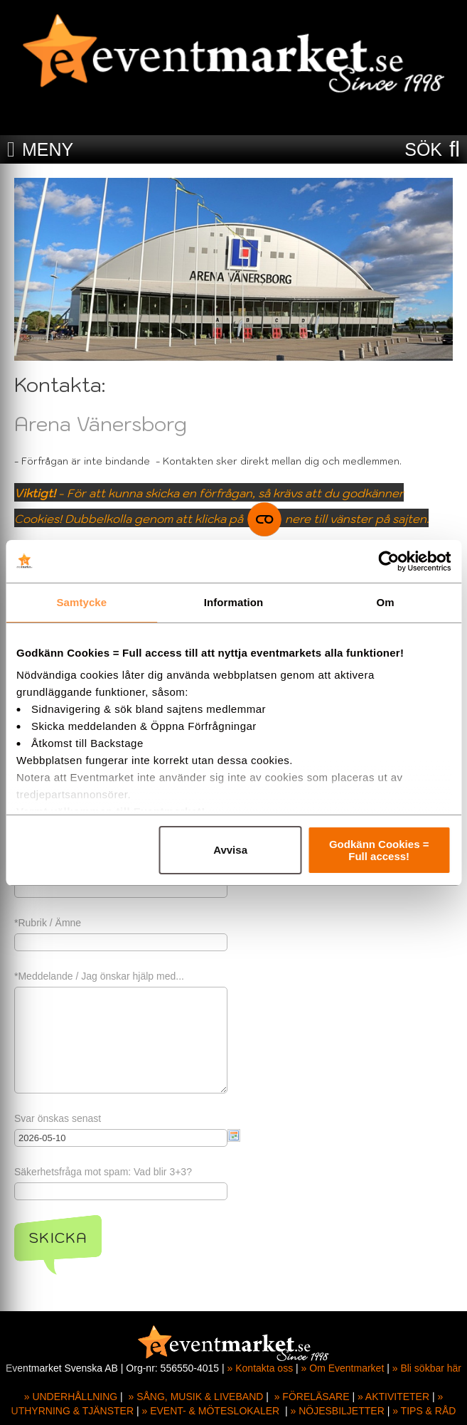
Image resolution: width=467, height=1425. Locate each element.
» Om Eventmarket (343, 1368)
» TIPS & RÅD (424, 1410)
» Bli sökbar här (426, 1368)
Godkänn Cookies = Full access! (379, 850)
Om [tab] (385, 602)
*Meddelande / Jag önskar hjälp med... (99, 976)
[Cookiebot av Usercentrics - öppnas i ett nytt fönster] (388, 561)
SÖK (423, 149)
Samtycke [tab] (81, 602)
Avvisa (230, 850)
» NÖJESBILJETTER (338, 1410)
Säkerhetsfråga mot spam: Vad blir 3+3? (103, 1171)
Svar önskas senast (57, 1118)
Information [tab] (234, 602)
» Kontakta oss (260, 1368)
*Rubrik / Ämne (47, 922)
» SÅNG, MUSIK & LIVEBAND (196, 1396)
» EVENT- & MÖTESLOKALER (210, 1410)
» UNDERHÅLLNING (70, 1396)
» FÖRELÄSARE (312, 1396)
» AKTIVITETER (393, 1396)
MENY (47, 149)
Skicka (58, 1237)
